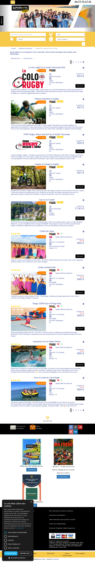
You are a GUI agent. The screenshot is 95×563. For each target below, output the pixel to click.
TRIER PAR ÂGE (27, 58)
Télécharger (32, 470)
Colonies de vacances (25, 48)
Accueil (13, 48)
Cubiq (43, 559)
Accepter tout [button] (11, 553)
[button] (17, 558)
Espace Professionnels (67, 555)
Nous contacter (80, 553)
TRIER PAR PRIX (15, 58)
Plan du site (50, 553)
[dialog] (17, 530)
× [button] (31, 502)
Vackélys (56, 559)
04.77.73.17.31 (83, 2)
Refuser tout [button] (25, 553)
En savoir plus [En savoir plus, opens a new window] (19, 528)
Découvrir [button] (80, 86)
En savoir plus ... (63, 477)
